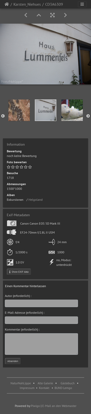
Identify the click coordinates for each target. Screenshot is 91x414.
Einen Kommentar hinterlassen (25, 286)
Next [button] (88, 116)
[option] (19, 110)
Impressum (27, 388)
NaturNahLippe (21, 383)
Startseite (6, 4)
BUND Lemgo (63, 388)
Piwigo (35, 406)
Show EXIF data (18, 271)
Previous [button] (3, 116)
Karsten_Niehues (27, 4)
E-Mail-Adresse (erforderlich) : (24, 313)
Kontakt (44, 388)
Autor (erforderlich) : (18, 296)
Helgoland (36, 200)
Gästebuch (68, 383)
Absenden (12, 361)
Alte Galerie (45, 383)
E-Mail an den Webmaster (59, 406)
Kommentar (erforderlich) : (22, 329)
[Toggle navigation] (82, 4)
